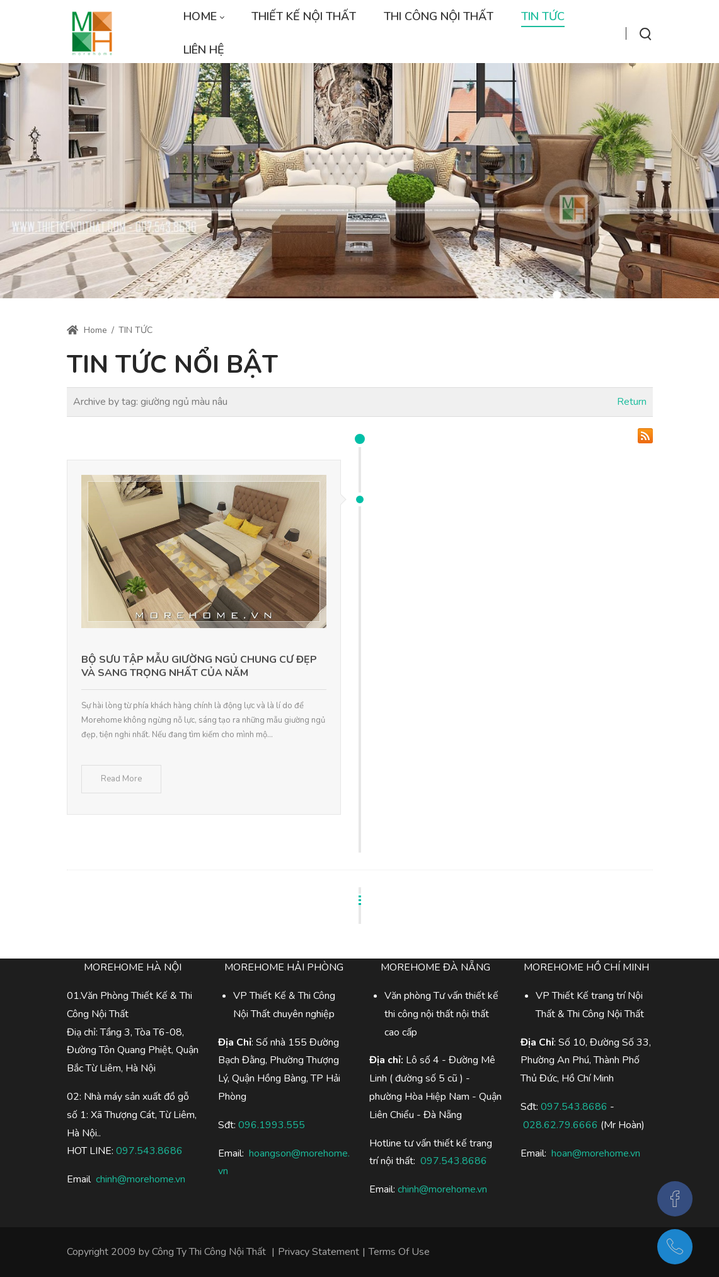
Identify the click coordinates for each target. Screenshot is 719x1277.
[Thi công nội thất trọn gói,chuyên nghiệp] (92, 33)
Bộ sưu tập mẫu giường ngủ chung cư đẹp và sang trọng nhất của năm (199, 666)
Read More (121, 778)
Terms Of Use (399, 1252)
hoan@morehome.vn (595, 1153)
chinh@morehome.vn (140, 1179)
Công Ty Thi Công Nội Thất (209, 1252)
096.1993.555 (271, 1125)
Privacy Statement (318, 1252)
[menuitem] (204, 16)
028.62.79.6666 (560, 1125)
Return (632, 402)
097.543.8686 (574, 1107)
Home (87, 330)
